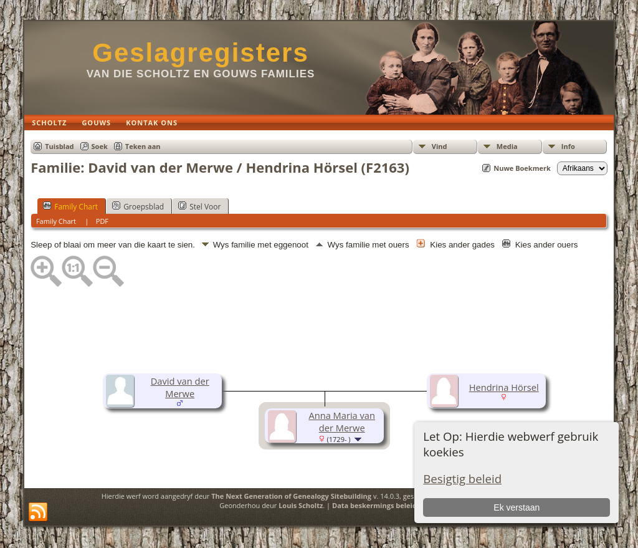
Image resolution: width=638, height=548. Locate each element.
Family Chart (70, 206)
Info (568, 146)
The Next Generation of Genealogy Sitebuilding (291, 496)
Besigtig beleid (462, 478)
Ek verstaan (516, 507)
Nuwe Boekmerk (522, 168)
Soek (100, 146)
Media (507, 146)
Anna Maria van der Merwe (341, 421)
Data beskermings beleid (374, 505)
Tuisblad (59, 146)
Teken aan (143, 146)
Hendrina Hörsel (504, 387)
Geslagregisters (200, 52)
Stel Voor (199, 206)
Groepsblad (138, 206)
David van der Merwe (180, 387)
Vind (439, 146)
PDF (102, 221)
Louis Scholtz (301, 505)
